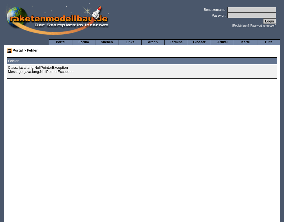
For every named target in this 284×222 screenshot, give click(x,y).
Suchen (107, 42)
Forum (83, 42)
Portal (60, 42)
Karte (245, 42)
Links (130, 42)
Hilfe (268, 42)
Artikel (222, 42)
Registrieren (240, 25)
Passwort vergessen (262, 25)
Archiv (153, 42)
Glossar (199, 42)
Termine (176, 42)
